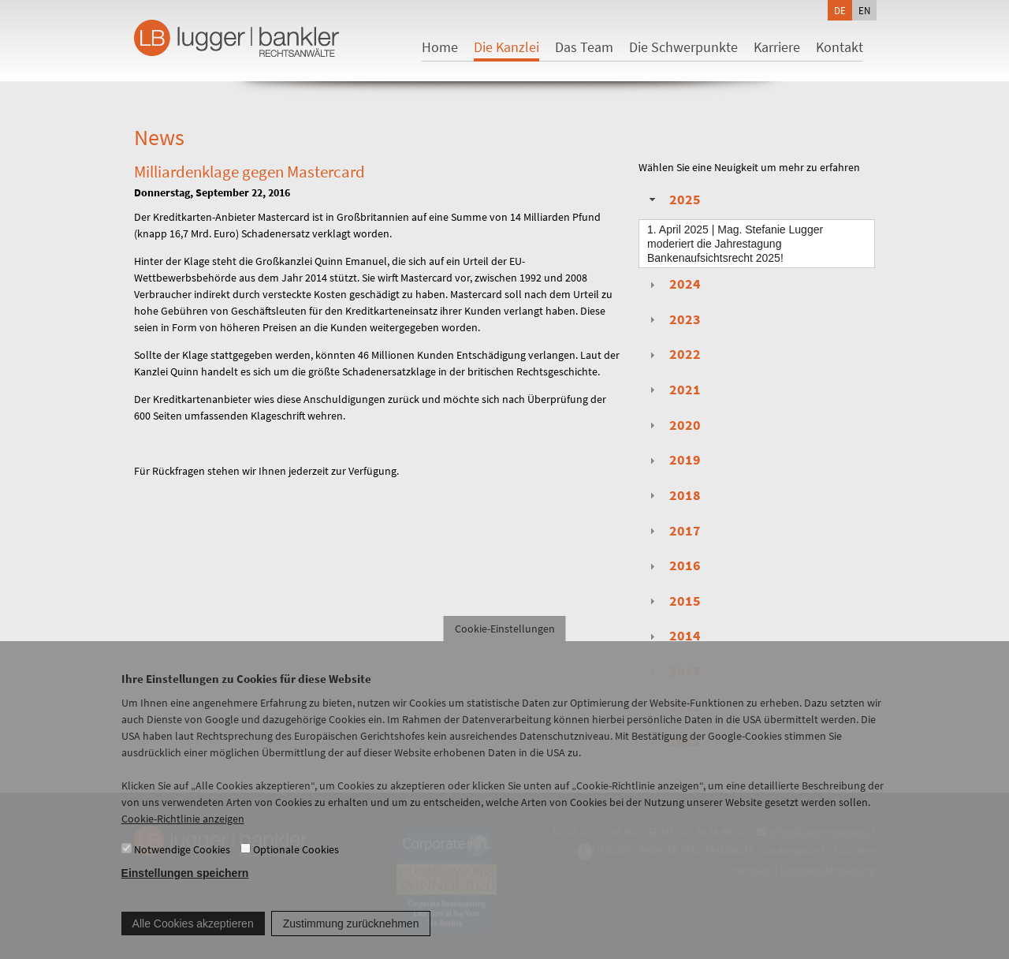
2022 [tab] (673, 354)
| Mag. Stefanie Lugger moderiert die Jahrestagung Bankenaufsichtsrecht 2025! (735, 243)
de (840, 10)
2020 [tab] (673, 425)
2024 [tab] (673, 284)
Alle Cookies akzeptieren (193, 937)
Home (440, 47)
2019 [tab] (673, 459)
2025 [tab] (673, 199)
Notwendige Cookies (182, 863)
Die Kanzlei (506, 47)
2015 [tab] (673, 601)
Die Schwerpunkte (683, 47)
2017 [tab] (673, 530)
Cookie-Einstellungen (505, 643)
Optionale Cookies (296, 863)
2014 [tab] (673, 635)
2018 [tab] (673, 495)
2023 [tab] (673, 319)
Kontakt (839, 47)
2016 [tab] (673, 565)
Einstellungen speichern (185, 888)
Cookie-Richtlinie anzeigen (182, 834)
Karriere (777, 47)
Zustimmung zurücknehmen (351, 937)
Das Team (584, 47)
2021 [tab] (673, 389)
